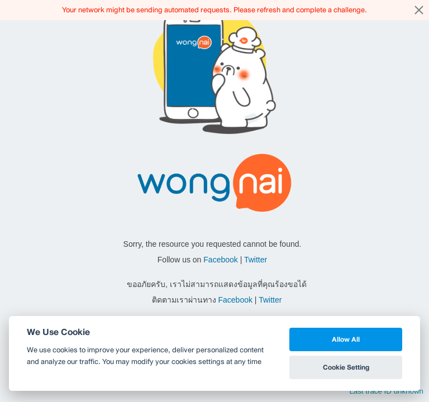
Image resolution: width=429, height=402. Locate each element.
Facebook (220, 259)
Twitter (255, 259)
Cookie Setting (346, 367)
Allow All (346, 339)
